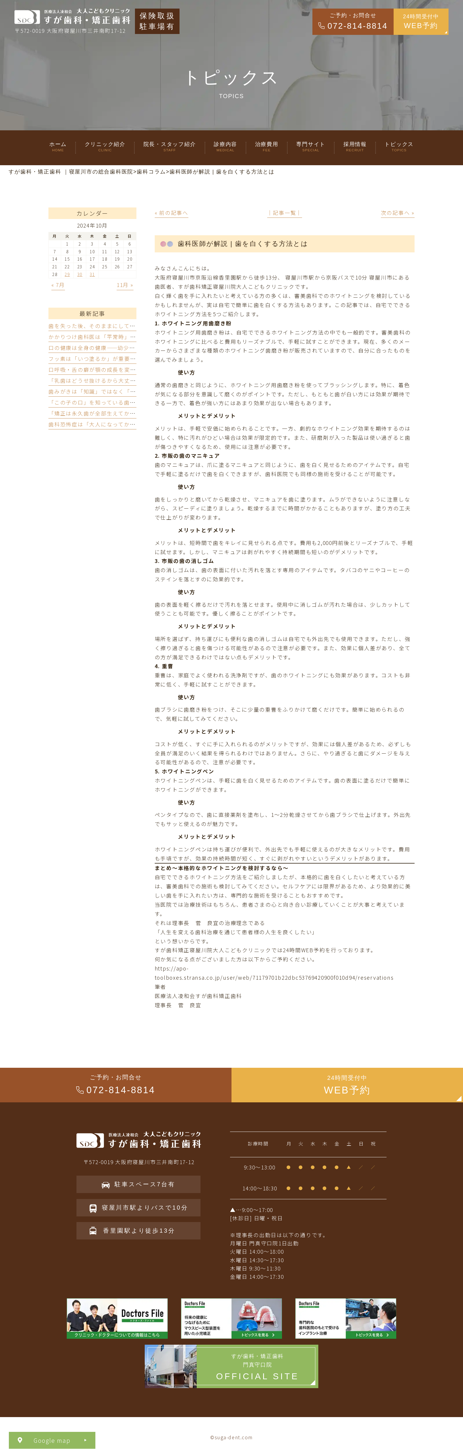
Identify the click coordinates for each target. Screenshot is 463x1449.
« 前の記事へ (171, 212)
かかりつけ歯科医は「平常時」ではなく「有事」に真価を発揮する (136, 336)
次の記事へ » (398, 212)
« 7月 (58, 284)
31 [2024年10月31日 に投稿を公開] (92, 274)
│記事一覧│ (284, 212)
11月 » (125, 284)
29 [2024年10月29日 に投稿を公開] (67, 274)
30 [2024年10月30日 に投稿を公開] (80, 274)
